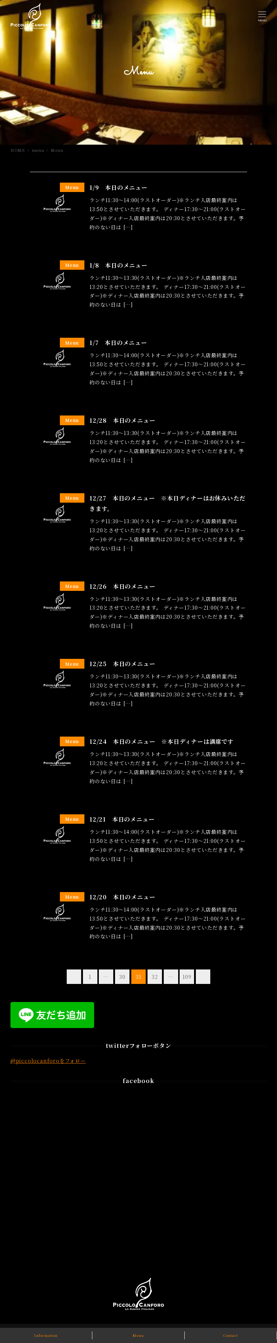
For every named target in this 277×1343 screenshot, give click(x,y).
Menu (138, 1335)
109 (187, 976)
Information (46, 1335)
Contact (230, 1335)
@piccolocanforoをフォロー (48, 1060)
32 (154, 976)
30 (122, 976)
